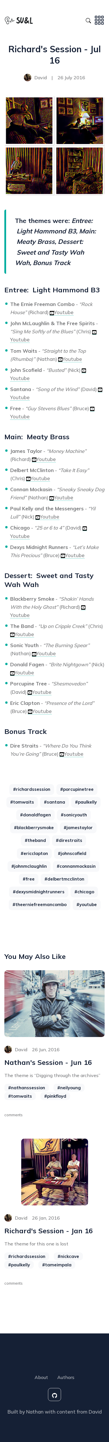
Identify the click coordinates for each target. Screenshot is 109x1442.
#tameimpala (57, 1265)
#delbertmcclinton (64, 879)
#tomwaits (22, 802)
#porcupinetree (77, 789)
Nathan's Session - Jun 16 (48, 1062)
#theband (35, 840)
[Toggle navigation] (99, 20)
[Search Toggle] (88, 20)
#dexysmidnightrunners (39, 891)
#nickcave (68, 1256)
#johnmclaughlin (29, 866)
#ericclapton (34, 853)
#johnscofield (72, 853)
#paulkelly (86, 802)
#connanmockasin (76, 866)
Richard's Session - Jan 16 (48, 1230)
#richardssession (31, 789)
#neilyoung (69, 1087)
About (41, 1377)
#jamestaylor (78, 827)
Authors (65, 1377)
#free (29, 879)
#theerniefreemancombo (39, 904)
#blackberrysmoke (34, 827)
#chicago (84, 891)
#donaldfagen (35, 815)
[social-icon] (54, 1394)
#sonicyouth (74, 815)
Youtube (62, 312)
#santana (54, 802)
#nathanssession (26, 1087)
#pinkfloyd (55, 1096)
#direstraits (69, 840)
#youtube (86, 904)
